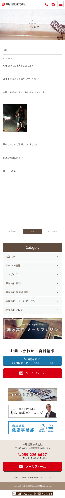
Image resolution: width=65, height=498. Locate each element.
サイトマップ (46, 478)
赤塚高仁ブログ (14, 310)
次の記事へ (53, 231)
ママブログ (11, 274)
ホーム (16, 478)
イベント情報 (12, 265)
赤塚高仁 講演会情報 (17, 292)
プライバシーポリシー (30, 478)
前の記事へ (12, 231)
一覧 (32, 231)
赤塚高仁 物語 (13, 283)
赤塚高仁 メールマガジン (20, 301)
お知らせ (10, 256)
